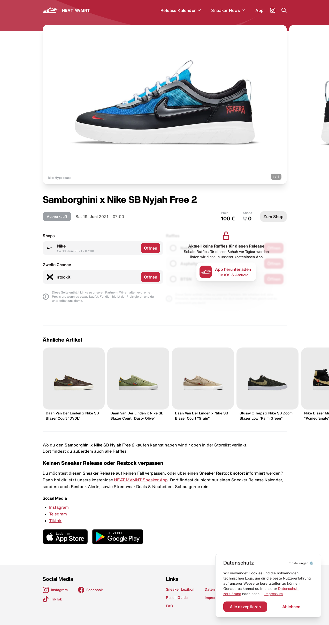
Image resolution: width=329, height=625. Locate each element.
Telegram (58, 514)
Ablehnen (291, 607)
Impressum (273, 594)
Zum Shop (273, 216)
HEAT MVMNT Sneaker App (141, 480)
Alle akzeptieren (245, 607)
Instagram (59, 507)
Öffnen (150, 248)
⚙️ (301, 563)
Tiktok (55, 521)
